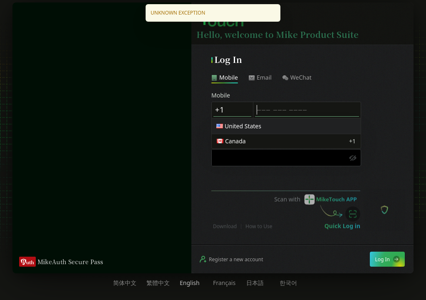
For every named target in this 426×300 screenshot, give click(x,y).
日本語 (255, 283)
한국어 (288, 283)
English (190, 283)
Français (224, 283)
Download (225, 233)
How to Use (258, 233)
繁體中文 (158, 283)
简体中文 (124, 283)
